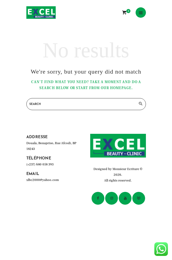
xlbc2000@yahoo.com (42, 180)
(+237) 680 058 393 (40, 164)
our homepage (116, 88)
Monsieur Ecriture (125, 169)
